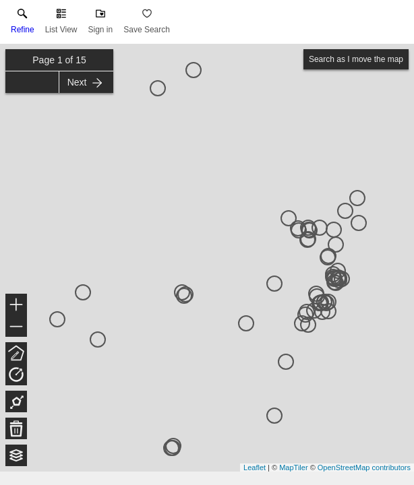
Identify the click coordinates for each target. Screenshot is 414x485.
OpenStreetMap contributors (364, 467)
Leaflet (254, 467)
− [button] (16, 327)
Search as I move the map (356, 59)
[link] (22, 24)
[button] (61, 24)
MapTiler (293, 467)
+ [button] (16, 305)
